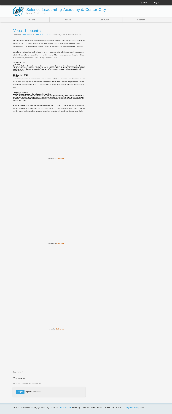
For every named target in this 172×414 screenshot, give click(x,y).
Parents (68, 20)
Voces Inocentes (27, 31)
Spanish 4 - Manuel (43, 35)
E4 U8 (20, 372)
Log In (156, 3)
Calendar (141, 20)
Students (31, 20)
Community (104, 20)
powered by (56, 158)
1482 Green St (65, 408)
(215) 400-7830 (131, 408)
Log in (20, 392)
